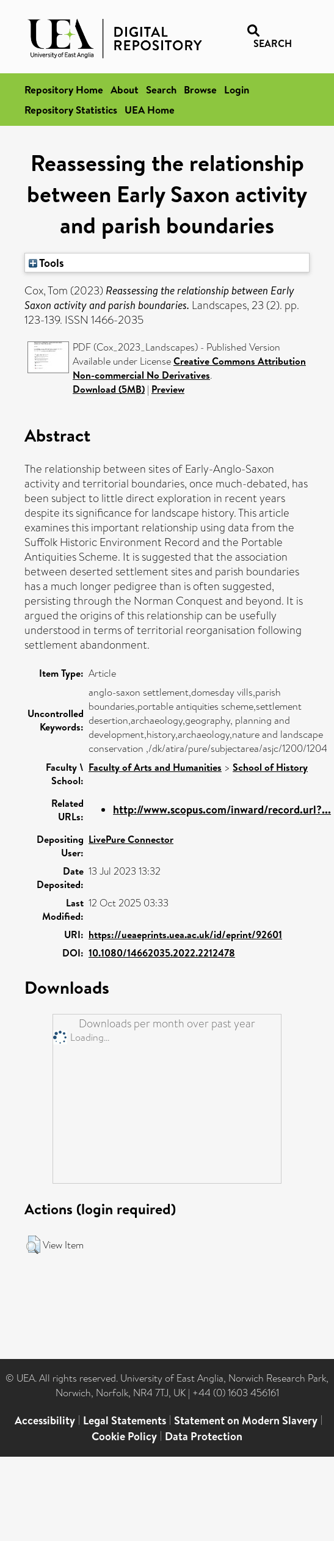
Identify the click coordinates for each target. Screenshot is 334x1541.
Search (161, 89)
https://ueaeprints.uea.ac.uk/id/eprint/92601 (185, 934)
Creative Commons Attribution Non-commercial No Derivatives (189, 368)
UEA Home (150, 110)
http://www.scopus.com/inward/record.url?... (222, 809)
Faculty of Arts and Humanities (155, 767)
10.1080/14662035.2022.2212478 (162, 953)
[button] (33, 1245)
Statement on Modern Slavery (246, 1420)
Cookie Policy (124, 1436)
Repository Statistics (70, 110)
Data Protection (203, 1436)
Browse (200, 89)
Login (236, 89)
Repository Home (63, 89)
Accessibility (45, 1420)
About (125, 89)
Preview (167, 389)
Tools (46, 263)
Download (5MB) (109, 389)
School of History (270, 767)
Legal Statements (124, 1420)
